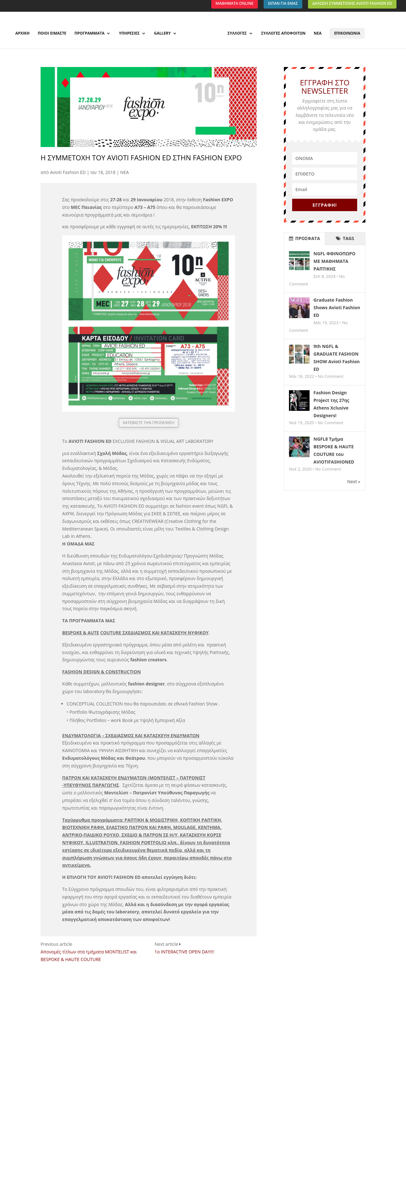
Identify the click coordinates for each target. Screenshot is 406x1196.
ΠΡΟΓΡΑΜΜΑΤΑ (90, 33)
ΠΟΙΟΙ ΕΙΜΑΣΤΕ (52, 33)
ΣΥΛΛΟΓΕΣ (236, 33)
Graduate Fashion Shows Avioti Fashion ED (336, 307)
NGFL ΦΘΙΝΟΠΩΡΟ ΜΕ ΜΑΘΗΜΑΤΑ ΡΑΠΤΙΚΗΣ (334, 261)
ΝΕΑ (318, 33)
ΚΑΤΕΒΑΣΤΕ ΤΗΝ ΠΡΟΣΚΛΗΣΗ (148, 422)
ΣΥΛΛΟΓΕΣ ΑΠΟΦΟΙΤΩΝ (283, 33)
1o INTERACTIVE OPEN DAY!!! (184, 952)
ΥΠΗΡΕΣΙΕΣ (129, 33)
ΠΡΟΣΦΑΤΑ (304, 238)
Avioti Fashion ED (68, 172)
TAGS (345, 238)
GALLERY (162, 33)
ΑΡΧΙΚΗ (22, 33)
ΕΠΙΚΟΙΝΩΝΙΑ (347, 33)
